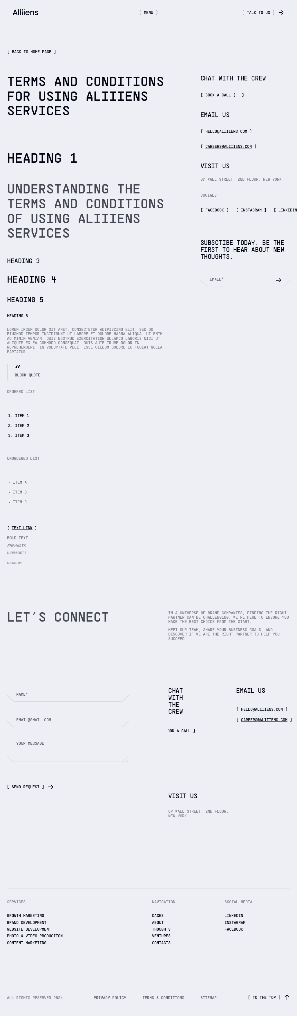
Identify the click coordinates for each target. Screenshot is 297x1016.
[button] (148, 12)
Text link (22, 528)
